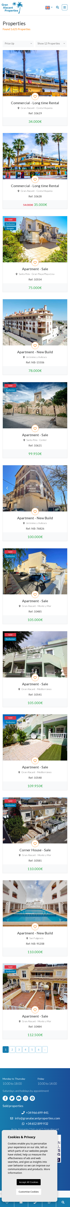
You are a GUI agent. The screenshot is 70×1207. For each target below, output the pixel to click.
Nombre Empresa (16, 8)
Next (63, 73)
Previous (7, 73)
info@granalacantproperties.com (37, 1118)
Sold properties (13, 1106)
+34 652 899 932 (35, 1123)
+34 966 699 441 (35, 1113)
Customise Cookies (29, 1191)
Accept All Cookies (28, 1182)
